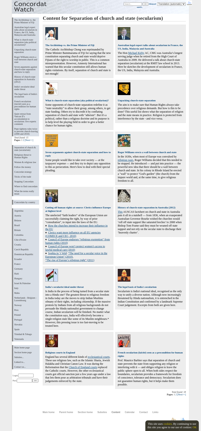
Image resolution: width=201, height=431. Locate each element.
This (120, 211)
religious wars (125, 160)
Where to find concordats (25, 186)
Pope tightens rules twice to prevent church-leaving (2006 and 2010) (26, 131)
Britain (17, 230)
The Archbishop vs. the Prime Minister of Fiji (25, 21)
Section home (85, 412)
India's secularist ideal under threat (24, 87)
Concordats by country (24, 202)
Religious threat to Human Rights (22, 156)
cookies (168, 423)
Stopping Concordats (24, 181)
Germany (18, 269)
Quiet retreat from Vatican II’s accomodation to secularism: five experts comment (25, 119)
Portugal (18, 319)
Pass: (22, 380)
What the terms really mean (24, 192)
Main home (49, 412)
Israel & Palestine (22, 283)
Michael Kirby (136, 53)
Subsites (102, 412)
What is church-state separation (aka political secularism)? (25, 42)
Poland (17, 315)
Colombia (18, 235)
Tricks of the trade (22, 176)
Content (116, 412)
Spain (17, 329)
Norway (18, 305)
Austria (17, 215)
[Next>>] (29, 140)
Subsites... (19, 357)
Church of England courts (83, 367)
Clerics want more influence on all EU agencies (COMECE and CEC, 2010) (72, 234)
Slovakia (18, 324)
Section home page (23, 352)
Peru (16, 310)
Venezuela (19, 339)
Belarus (17, 220)
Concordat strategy (23, 172)
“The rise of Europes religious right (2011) (69, 260)
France (17, 264)
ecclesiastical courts (99, 356)
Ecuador (18, 259)
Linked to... (19, 362)
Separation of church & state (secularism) (25, 148)
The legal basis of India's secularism (25, 95)
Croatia (17, 244)
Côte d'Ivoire (20, 240)
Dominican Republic (23, 254)
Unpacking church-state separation (25, 50)
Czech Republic (21, 249)
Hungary (18, 278)
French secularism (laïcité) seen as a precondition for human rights (25, 105)
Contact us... (20, 367)
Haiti (16, 273)
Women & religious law (25, 162)
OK (194, 427)
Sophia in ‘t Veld (57, 253)
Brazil (17, 225)
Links (155, 412)
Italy (16, 288)
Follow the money (22, 167)
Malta (17, 293)
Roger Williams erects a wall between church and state (25, 59)
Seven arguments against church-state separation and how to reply (25, 69)
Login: (23, 375)
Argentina (18, 211)
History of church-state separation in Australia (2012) (24, 79)
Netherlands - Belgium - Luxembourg (25, 299)
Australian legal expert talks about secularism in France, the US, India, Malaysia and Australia (25, 31)
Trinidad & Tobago (23, 334)
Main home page (22, 347)
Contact (143, 412)
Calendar (130, 412)
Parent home (66, 412)
